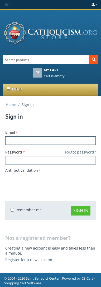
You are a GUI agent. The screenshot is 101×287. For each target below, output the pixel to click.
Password (13, 152)
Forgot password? (80, 152)
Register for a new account (28, 259)
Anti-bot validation (21, 170)
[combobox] (46, 59)
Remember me (26, 209)
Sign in (80, 210)
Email (10, 132)
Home (11, 104)
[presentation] (45, 184)
